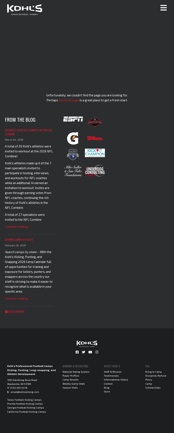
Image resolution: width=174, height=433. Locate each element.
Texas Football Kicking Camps (24, 399)
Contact (108, 383)
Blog (106, 387)
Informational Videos (116, 379)
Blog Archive (15, 311)
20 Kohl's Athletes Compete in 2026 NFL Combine (28, 132)
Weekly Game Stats (74, 383)
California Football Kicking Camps (26, 411)
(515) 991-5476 (18, 387)
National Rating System (76, 371)
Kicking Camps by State (19, 239)
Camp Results (71, 379)
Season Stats (70, 387)
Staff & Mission (113, 371)
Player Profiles (71, 375)
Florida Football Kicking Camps (25, 403)
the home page (69, 100)
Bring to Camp (153, 371)
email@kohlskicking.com (25, 391)
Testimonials (111, 375)
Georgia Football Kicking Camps (25, 407)
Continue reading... (17, 226)
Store (107, 391)
